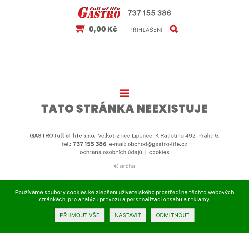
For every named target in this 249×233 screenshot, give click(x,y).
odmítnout (173, 215)
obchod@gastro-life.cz (157, 144)
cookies (159, 152)
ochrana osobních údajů (111, 152)
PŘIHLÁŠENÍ (145, 30)
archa (127, 166)
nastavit (127, 215)
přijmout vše (80, 215)
